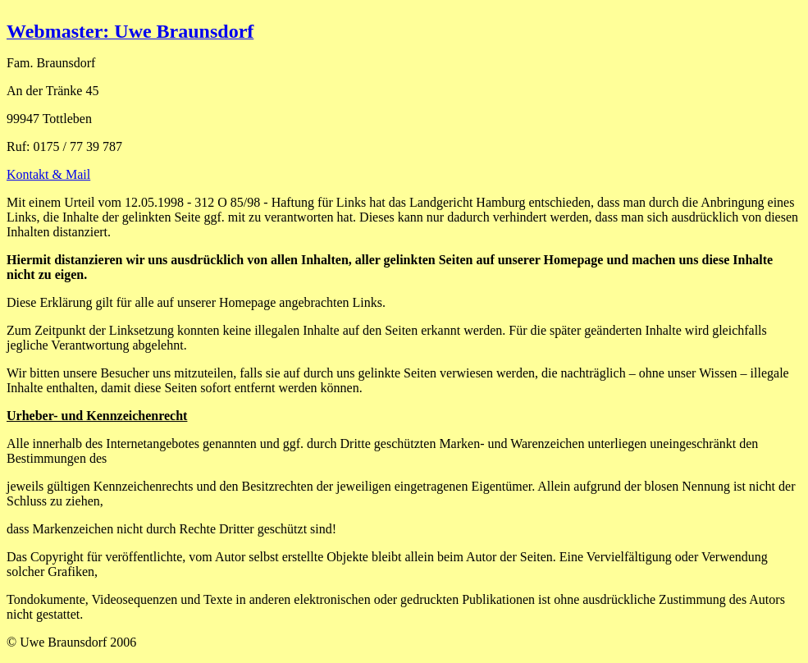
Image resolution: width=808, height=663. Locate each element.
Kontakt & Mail (48, 174)
